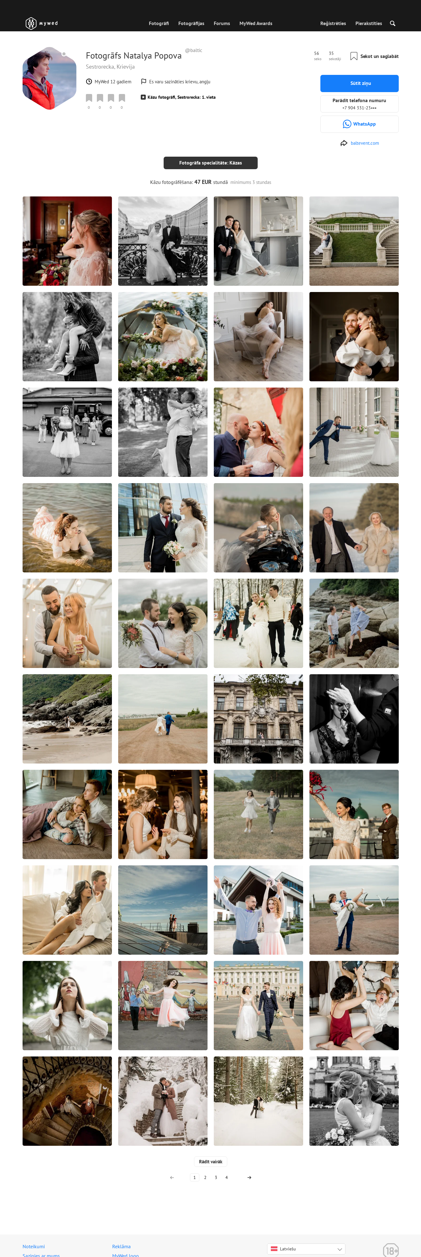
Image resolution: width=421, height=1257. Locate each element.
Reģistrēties (333, 23)
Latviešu (283, 1244)
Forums (222, 23)
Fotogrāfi (159, 23)
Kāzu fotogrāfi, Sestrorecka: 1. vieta (182, 97)
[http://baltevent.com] (359, 143)
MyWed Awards (255, 23)
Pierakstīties (368, 23)
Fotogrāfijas (191, 23)
